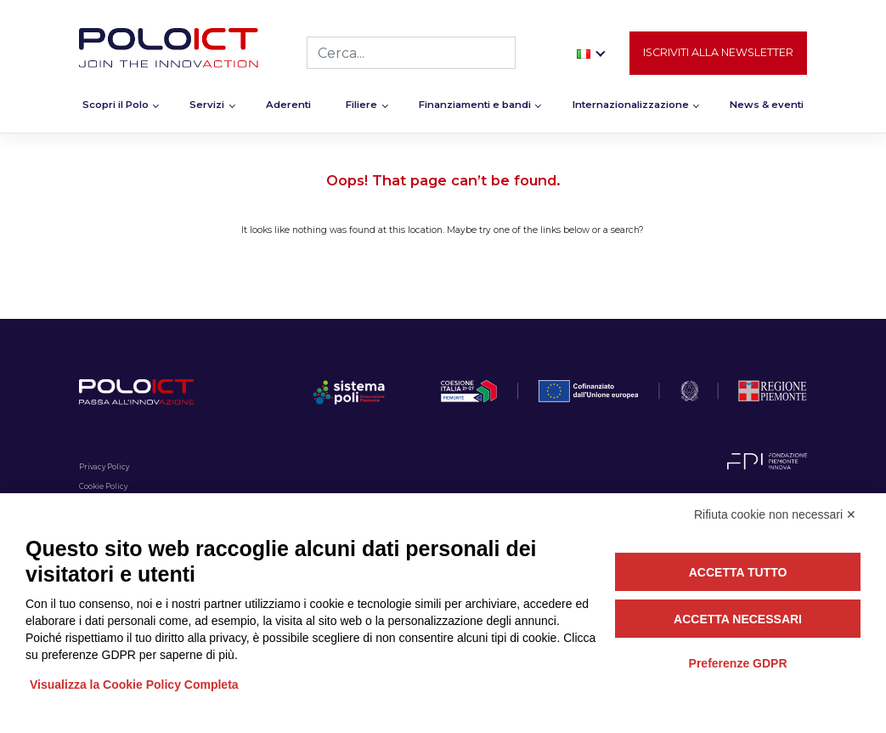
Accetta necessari (738, 619)
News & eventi (767, 107)
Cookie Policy (103, 486)
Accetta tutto (738, 572)
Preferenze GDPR (738, 663)
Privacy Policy (104, 467)
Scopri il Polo (115, 107)
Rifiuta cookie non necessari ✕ (775, 514)
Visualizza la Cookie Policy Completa (134, 684)
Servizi (206, 107)
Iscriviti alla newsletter (718, 54)
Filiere (361, 107)
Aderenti (288, 107)
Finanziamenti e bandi (475, 107)
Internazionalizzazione (631, 107)
